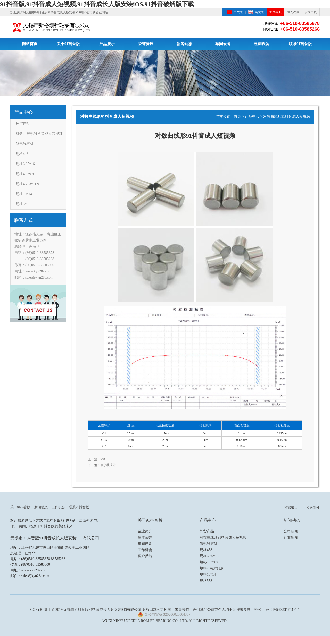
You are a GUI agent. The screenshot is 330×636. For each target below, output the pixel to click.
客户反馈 (145, 556)
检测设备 (261, 44)
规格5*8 (22, 204)
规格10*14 (24, 194)
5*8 (102, 459)
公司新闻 (291, 531)
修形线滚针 (25, 144)
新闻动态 (184, 44)
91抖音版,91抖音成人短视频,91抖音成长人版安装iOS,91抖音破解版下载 (97, 4)
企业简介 (145, 531)
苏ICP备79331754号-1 (283, 610)
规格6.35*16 (25, 164)
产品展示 (107, 44)
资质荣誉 (145, 537)
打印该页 (291, 508)
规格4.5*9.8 (25, 174)
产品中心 (252, 116)
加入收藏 (293, 12)
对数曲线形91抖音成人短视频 (39, 134)
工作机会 (58, 507)
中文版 (238, 12)
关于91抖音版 (68, 44)
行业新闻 (291, 537)
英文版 (259, 12)
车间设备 (223, 44)
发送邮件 (313, 508)
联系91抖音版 (300, 44)
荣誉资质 (145, 44)
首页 (237, 116)
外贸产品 (23, 124)
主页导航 (275, 12)
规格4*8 (22, 154)
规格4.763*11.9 (27, 184)
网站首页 (29, 44)
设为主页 (310, 12)
